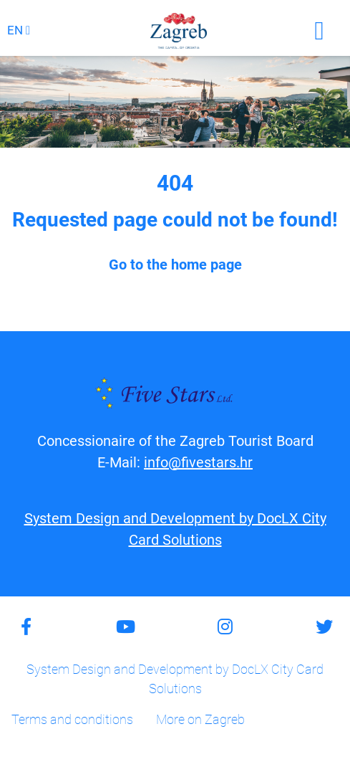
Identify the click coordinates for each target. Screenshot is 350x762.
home (189, 264)
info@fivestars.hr (198, 462)
